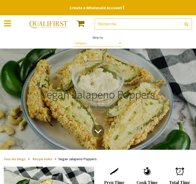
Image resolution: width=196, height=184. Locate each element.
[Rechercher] (186, 24)
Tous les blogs (15, 159)
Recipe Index (42, 159)
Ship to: (98, 37)
